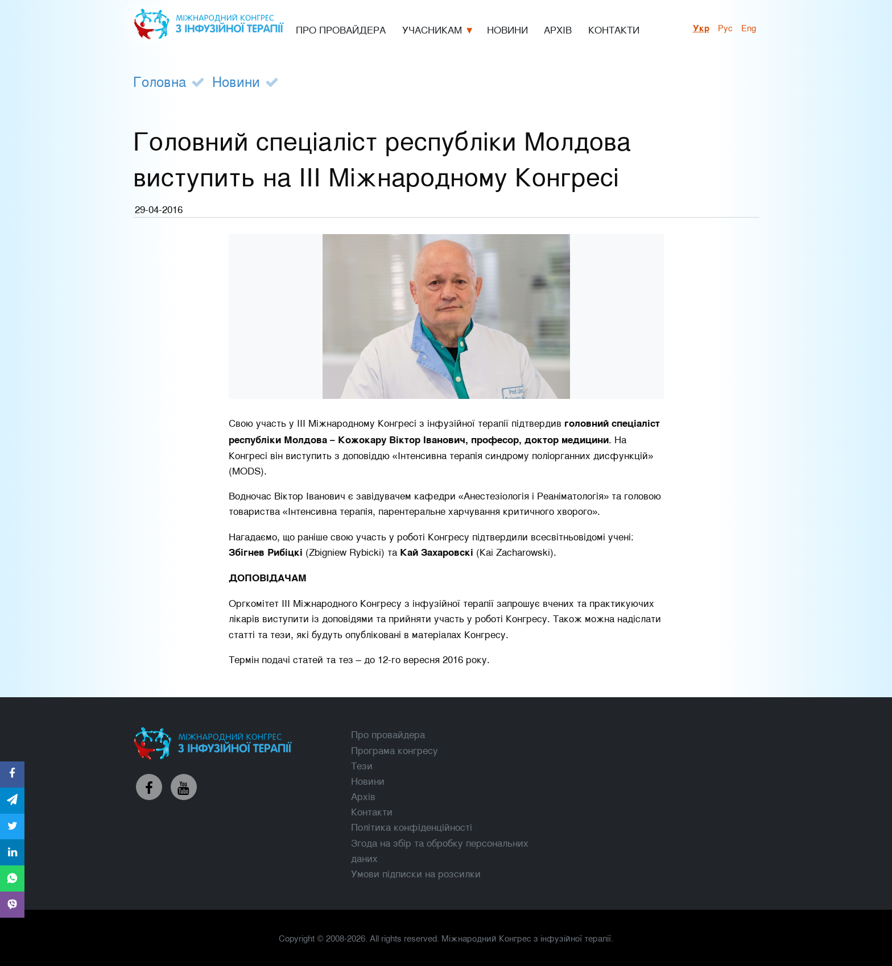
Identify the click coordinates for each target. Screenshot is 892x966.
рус (725, 27)
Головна (159, 81)
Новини (236, 81)
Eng (748, 27)
